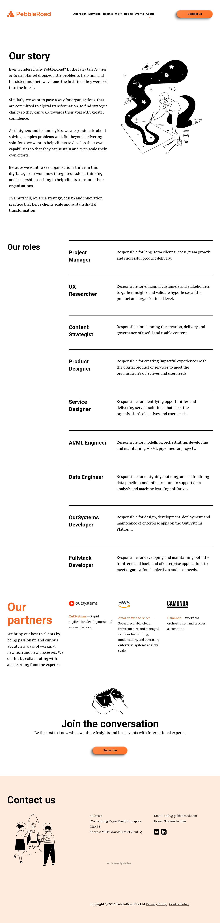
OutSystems (78, 616)
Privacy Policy (156, 904)
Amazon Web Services (134, 618)
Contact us (194, 14)
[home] (29, 14)
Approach (80, 14)
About (150, 14)
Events (139, 14)
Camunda (174, 618)
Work (118, 14)
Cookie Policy (179, 904)
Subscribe (110, 750)
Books (128, 14)
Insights (107, 14)
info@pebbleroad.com (180, 815)
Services (94, 14)
